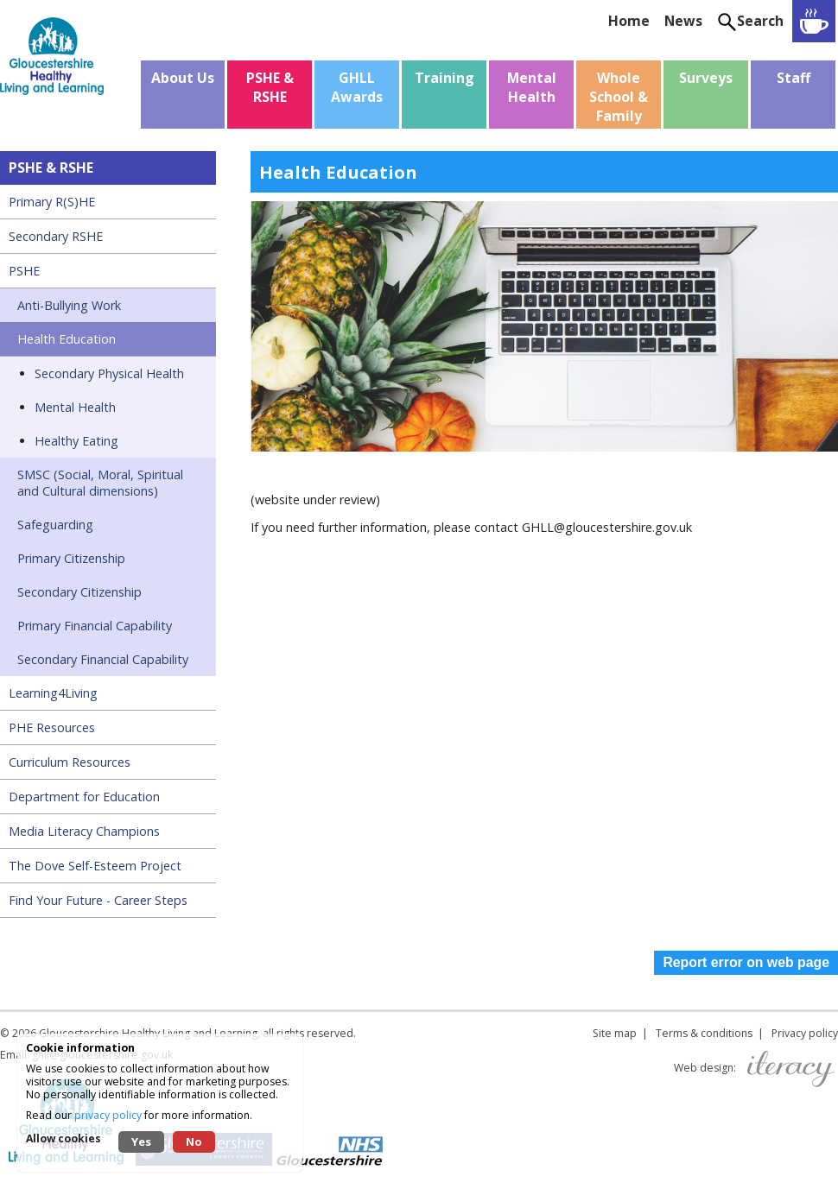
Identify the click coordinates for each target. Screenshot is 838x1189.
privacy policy (108, 1115)
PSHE (24, 270)
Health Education (66, 339)
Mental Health (75, 407)
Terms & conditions (704, 1033)
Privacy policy (804, 1033)
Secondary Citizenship (79, 592)
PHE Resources (52, 727)
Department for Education (84, 796)
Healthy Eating (76, 441)
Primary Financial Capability (94, 625)
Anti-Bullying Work (69, 305)
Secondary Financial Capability (102, 659)
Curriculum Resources (69, 762)
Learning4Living (53, 693)
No (194, 1141)
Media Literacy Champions (84, 831)
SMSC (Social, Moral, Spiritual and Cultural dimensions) (100, 482)
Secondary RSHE (56, 236)
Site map (615, 1033)
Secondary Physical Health (109, 373)
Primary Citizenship (71, 558)
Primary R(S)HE (52, 201)
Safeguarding (55, 524)
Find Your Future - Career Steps (98, 900)
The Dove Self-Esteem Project (95, 865)
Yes (141, 1141)
